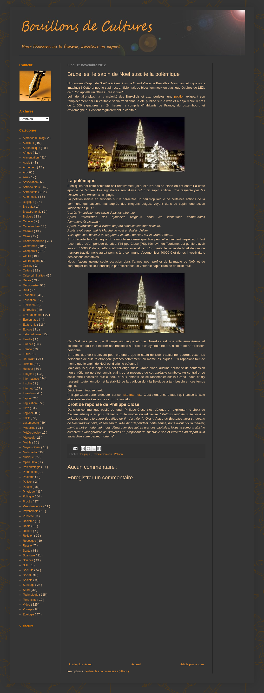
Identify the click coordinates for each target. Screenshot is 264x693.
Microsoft (29, 437)
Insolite (28, 383)
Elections (29, 305)
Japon (27, 398)
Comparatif (30, 251)
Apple (27, 162)
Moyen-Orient (32, 447)
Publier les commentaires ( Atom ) (107, 671)
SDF (26, 565)
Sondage (29, 585)
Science (28, 560)
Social (27, 575)
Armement (30, 167)
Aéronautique (32, 148)
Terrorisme (30, 599)
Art (25, 172)
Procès (28, 501)
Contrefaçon (31, 261)
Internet (28, 388)
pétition (179, 96)
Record (28, 531)
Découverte (31, 285)
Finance (28, 344)
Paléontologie (32, 467)
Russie (28, 545)
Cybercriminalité (33, 275)
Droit (26, 290)
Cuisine (28, 265)
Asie (26, 177)
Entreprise (30, 309)
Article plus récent (80, 664)
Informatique (31, 378)
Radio (27, 526)
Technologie (31, 594)
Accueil (136, 664)
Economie (30, 295)
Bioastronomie (32, 211)
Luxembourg (31, 422)
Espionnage (31, 319)
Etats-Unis (30, 324)
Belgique (85, 454)
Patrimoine (30, 472)
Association (31, 182)
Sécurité (28, 570)
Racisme (29, 521)
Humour (28, 368)
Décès (27, 280)
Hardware (29, 359)
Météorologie (31, 432)
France (28, 349)
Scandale (29, 555)
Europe (28, 329)
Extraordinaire (32, 334)
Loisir (27, 418)
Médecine (29, 427)
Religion (28, 535)
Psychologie (31, 511)
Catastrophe (31, 226)
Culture (28, 270)
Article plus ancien (192, 664)
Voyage (28, 609)
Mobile (27, 442)
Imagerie (29, 374)
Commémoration (103, 454)
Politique (29, 496)
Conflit (27, 255)
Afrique (28, 152)
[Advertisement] (136, 623)
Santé (27, 550)
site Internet (131, 394)
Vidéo (27, 604)
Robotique (30, 540)
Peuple (28, 486)
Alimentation (31, 157)
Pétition (118, 454)
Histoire (28, 364)
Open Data (30, 462)
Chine (27, 236)
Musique (29, 457)
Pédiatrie (29, 477)
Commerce (30, 246)
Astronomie (30, 192)
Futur (26, 354)
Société (28, 580)
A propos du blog (34, 138)
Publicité (29, 516)
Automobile (30, 196)
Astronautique (32, 187)
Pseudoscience (33, 506)
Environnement (33, 315)
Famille (28, 339)
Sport (27, 590)
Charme (28, 231)
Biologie (28, 216)
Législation (30, 403)
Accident (29, 143)
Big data (28, 206)
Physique (29, 491)
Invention (29, 393)
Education (30, 300)
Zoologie (29, 614)
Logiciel (28, 413)
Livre (26, 408)
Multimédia (30, 452)
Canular (28, 221)
